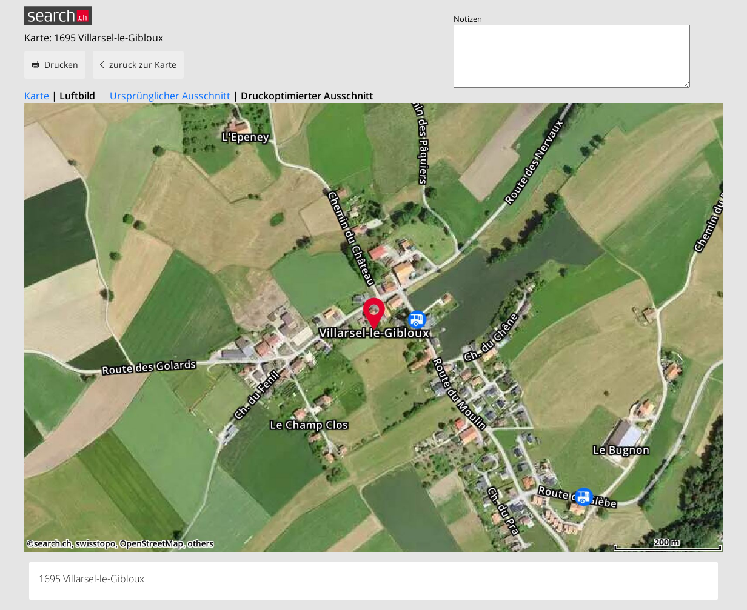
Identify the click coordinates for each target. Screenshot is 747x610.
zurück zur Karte (142, 64)
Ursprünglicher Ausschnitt (170, 95)
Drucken (61, 64)
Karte (36, 95)
